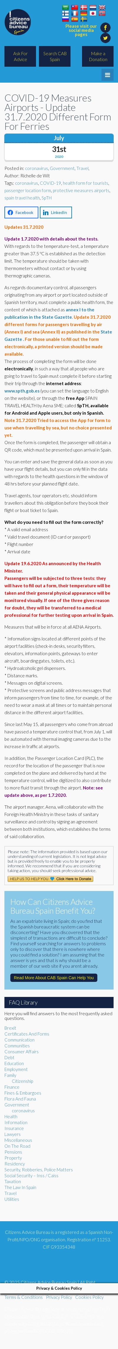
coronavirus (36, 168)
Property (13, 1157)
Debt (9, 1057)
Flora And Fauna (20, 1098)
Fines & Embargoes (22, 1092)
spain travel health (22, 197)
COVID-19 (50, 183)
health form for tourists (85, 183)
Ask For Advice (20, 56)
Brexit (10, 1028)
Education (14, 1063)
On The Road (17, 1146)
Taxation (12, 1181)
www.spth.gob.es (22, 390)
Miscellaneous (18, 1140)
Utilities (11, 1199)
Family (10, 1075)
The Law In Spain (20, 1187)
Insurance (14, 1128)
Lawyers (12, 1134)
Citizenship (22, 1081)
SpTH (47, 197)
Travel (82, 168)
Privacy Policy (59, 1297)
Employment (16, 1069)
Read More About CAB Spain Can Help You (54, 977)
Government (62, 168)
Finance (11, 1087)
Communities (17, 1045)
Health (10, 1116)
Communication (19, 1039)
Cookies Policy (89, 1297)
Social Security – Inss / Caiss (31, 1175)
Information (15, 1122)
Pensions (13, 1152)
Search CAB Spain (55, 56)
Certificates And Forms (26, 1033)
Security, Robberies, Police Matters (38, 1169)
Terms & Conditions (23, 1297)
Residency (14, 1163)
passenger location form (27, 190)
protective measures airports (81, 190)
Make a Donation (98, 56)
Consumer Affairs (21, 1051)
